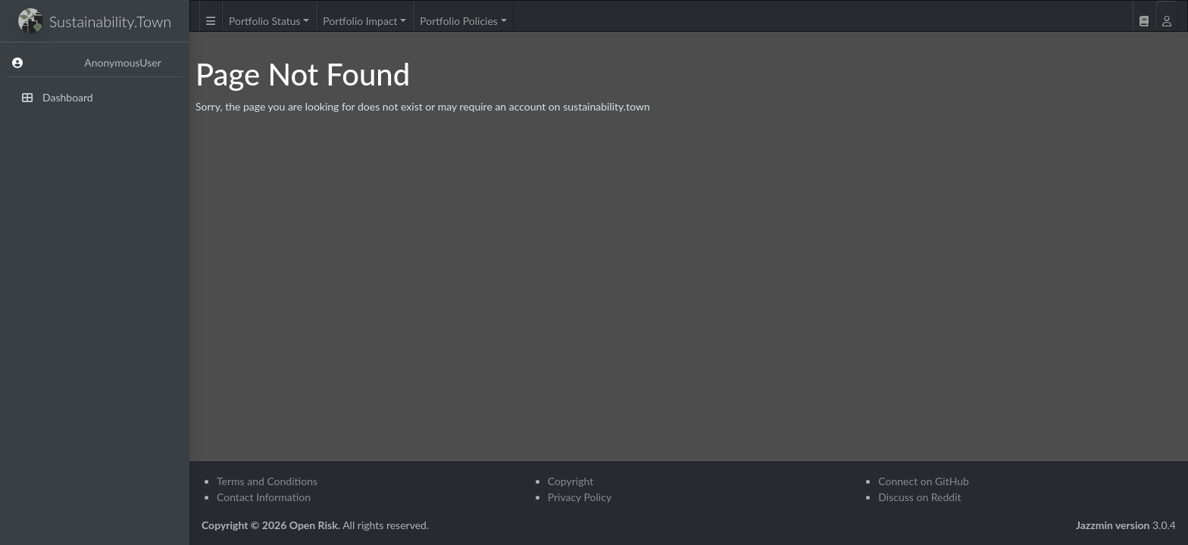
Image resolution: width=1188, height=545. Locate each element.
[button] (210, 16)
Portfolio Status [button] (265, 20)
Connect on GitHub (923, 481)
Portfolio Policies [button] (459, 20)
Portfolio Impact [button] (360, 20)
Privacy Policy (579, 496)
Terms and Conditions (267, 481)
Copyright (571, 481)
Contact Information (264, 496)
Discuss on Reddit (919, 496)
